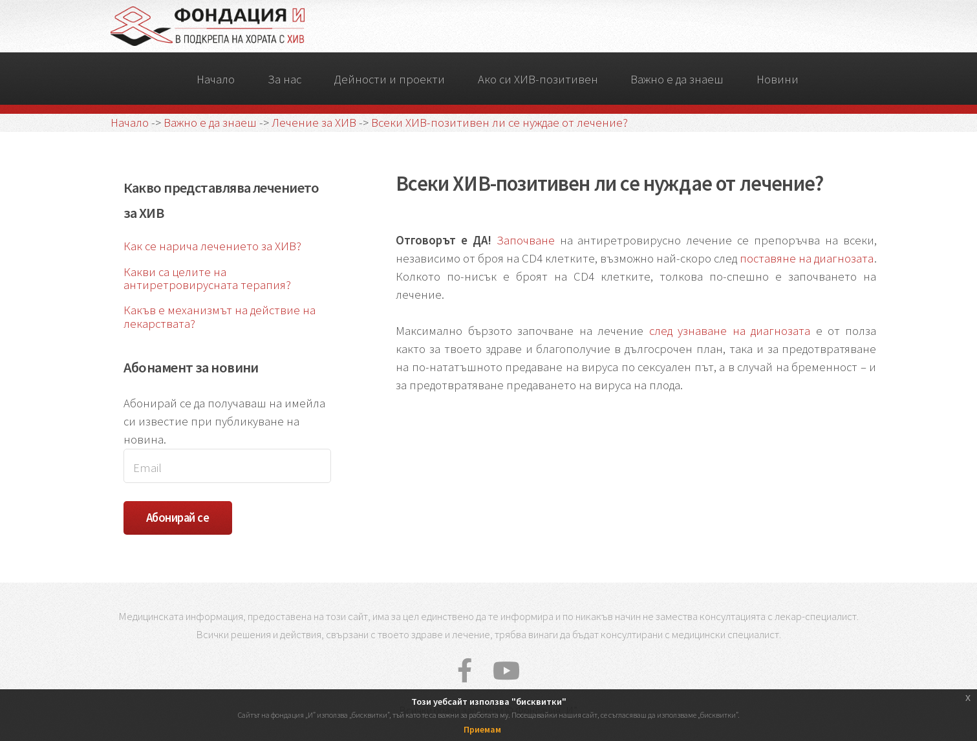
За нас (284, 79)
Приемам (482, 729)
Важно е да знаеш (677, 79)
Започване (526, 240)
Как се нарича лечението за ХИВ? (212, 246)
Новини (778, 79)
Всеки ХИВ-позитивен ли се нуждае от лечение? (499, 122)
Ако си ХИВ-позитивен (538, 79)
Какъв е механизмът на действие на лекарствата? (219, 317)
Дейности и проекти (389, 79)
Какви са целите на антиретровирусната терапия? (207, 278)
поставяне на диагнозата (807, 258)
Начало (216, 79)
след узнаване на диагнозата (729, 330)
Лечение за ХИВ (314, 122)
